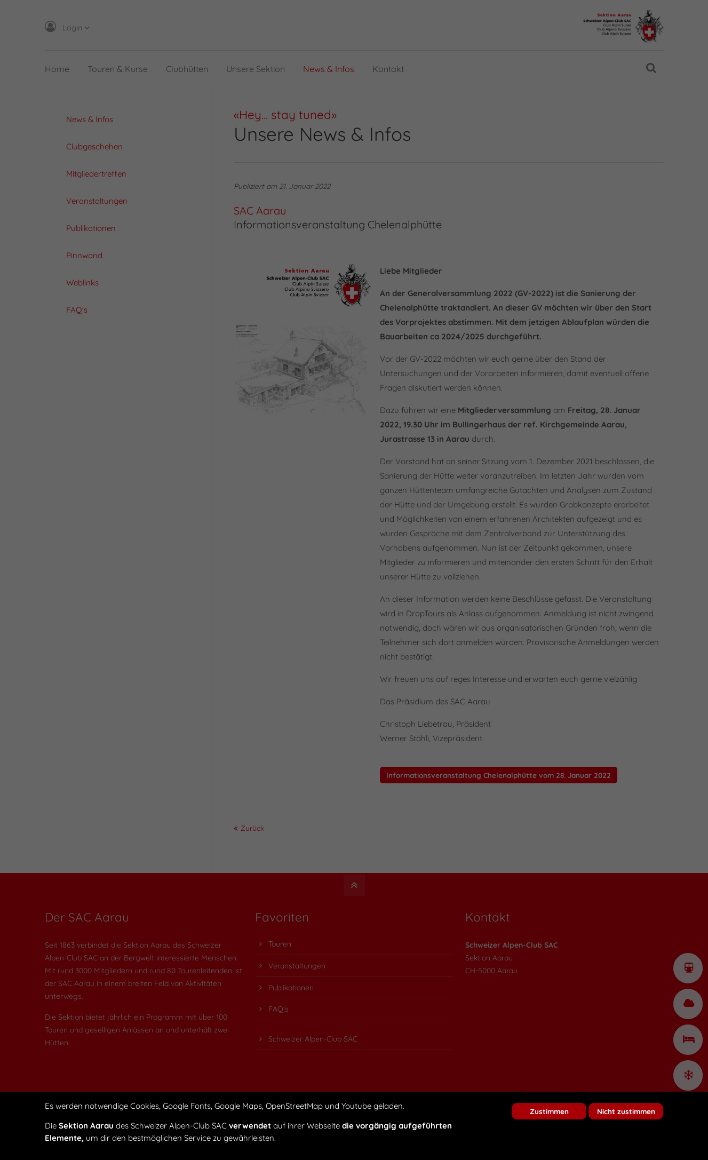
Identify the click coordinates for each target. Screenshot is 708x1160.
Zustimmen (549, 1111)
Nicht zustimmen (626, 1111)
